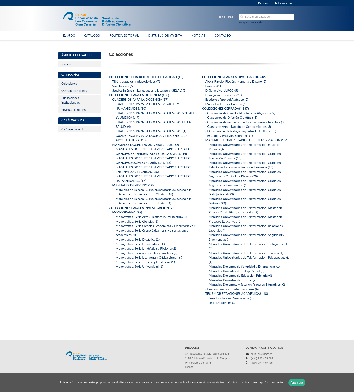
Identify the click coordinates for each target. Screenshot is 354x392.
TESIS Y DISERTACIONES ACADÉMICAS (236, 293)
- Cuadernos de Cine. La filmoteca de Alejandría (240, 113)
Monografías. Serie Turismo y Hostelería (145, 262)
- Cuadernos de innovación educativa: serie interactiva (244, 122)
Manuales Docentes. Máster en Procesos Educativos (247, 284)
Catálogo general (72, 129)
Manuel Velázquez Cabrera (225, 104)
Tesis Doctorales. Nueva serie (231, 298)
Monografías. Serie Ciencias (137, 221)
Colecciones (69, 83)
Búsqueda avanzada (250, 22)
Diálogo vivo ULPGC (221, 90)
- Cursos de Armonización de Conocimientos (238, 126)
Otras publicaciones (74, 91)
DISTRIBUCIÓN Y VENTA (165, 35)
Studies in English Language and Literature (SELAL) (149, 90)
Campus (213, 86)
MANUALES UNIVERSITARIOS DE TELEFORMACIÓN (246, 140)
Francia (66, 64)
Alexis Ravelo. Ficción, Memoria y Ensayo (235, 81)
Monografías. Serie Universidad (139, 266)
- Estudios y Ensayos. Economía (229, 135)
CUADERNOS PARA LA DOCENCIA (140, 99)
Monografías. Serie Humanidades (140, 244)
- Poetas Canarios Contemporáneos (232, 289)
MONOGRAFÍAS (127, 212)
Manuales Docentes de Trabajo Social (236, 271)
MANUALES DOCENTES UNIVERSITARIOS (145, 144)
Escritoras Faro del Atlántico (226, 99)
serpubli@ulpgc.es (261, 353)
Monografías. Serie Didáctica (138, 239)
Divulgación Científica (223, 95)
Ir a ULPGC (226, 17)
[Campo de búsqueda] (266, 17)
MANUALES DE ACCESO (133, 185)
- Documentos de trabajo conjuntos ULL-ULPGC (240, 131)
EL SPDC (69, 35)
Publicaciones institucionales (70, 100)
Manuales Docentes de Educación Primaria (240, 275)
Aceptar (297, 382)
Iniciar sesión (284, 3)
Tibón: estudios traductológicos (136, 81)
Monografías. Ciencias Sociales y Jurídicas (146, 253)
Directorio (264, 3)
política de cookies (272, 382)
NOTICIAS (198, 35)
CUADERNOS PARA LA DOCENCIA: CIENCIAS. (151, 131)
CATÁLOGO (92, 35)
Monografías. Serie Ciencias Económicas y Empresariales (157, 226)
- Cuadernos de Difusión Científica (231, 117)
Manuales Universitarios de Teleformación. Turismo (246, 253)
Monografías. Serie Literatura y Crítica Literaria (150, 257)
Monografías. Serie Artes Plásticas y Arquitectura (151, 217)
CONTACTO (223, 35)
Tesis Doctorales (222, 302)
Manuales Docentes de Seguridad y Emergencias (244, 266)
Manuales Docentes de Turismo (232, 280)
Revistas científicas (73, 109)
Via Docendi (122, 86)
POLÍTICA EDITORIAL (124, 35)
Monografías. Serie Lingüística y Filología (146, 248)
